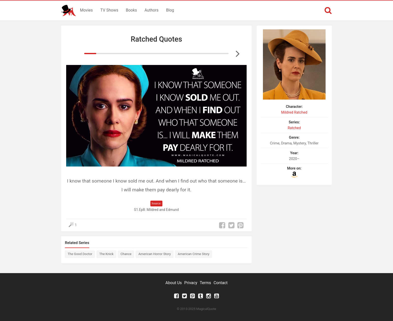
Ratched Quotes (156, 39)
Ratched (294, 128)
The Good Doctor (80, 254)
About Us (173, 282)
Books (131, 10)
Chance (126, 254)
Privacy (190, 282)
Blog (170, 10)
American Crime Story (193, 254)
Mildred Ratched (294, 112)
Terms (205, 282)
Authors (152, 10)
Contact (221, 282)
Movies (86, 10)
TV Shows (109, 10)
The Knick (106, 254)
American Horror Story (154, 254)
